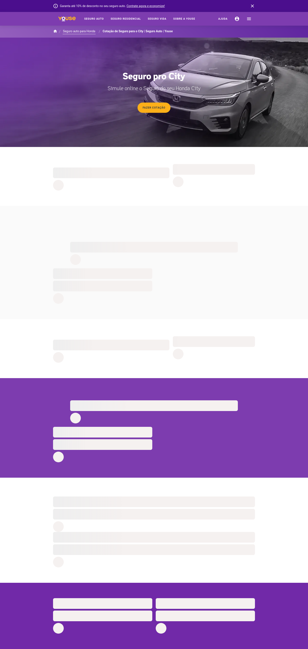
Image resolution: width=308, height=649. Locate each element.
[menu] (249, 19)
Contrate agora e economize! (146, 6)
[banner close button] (252, 6)
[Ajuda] (223, 19)
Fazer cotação (154, 107)
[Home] (67, 19)
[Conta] (237, 19)
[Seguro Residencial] (125, 19)
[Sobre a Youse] (184, 19)
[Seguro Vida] (157, 19)
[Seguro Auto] (94, 19)
